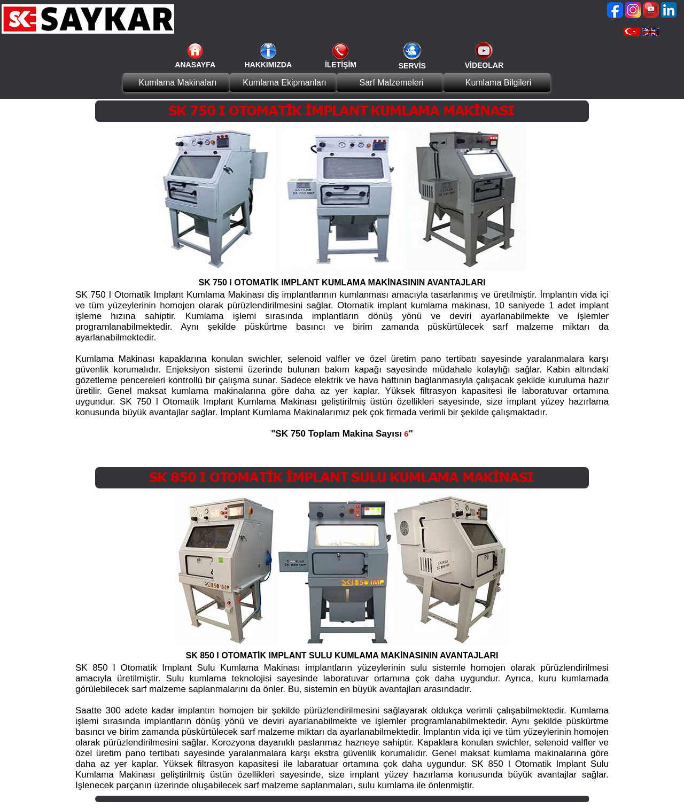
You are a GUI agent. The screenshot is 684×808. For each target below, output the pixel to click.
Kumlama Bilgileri (498, 82)
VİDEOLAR (484, 65)
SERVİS (412, 65)
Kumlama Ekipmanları (285, 82)
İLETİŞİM (340, 64)
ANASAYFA (195, 64)
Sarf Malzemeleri (391, 82)
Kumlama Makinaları (178, 82)
